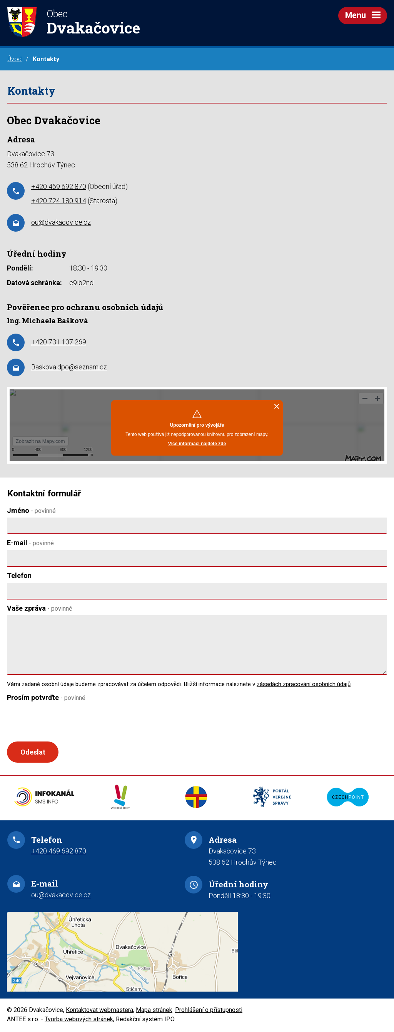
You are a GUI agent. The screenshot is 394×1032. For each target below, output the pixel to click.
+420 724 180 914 (58, 201)
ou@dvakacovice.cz (61, 222)
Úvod (14, 59)
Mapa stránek (154, 1010)
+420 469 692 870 (58, 186)
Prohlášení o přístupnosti (208, 1010)
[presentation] (63, 723)
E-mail (30, 543)
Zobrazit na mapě (197, 952)
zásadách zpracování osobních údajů (304, 684)
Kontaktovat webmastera (99, 1010)
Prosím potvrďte (46, 697)
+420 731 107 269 (58, 342)
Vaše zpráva (39, 608)
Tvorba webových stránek (79, 1020)
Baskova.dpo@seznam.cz (69, 367)
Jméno (31, 510)
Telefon (19, 575)
